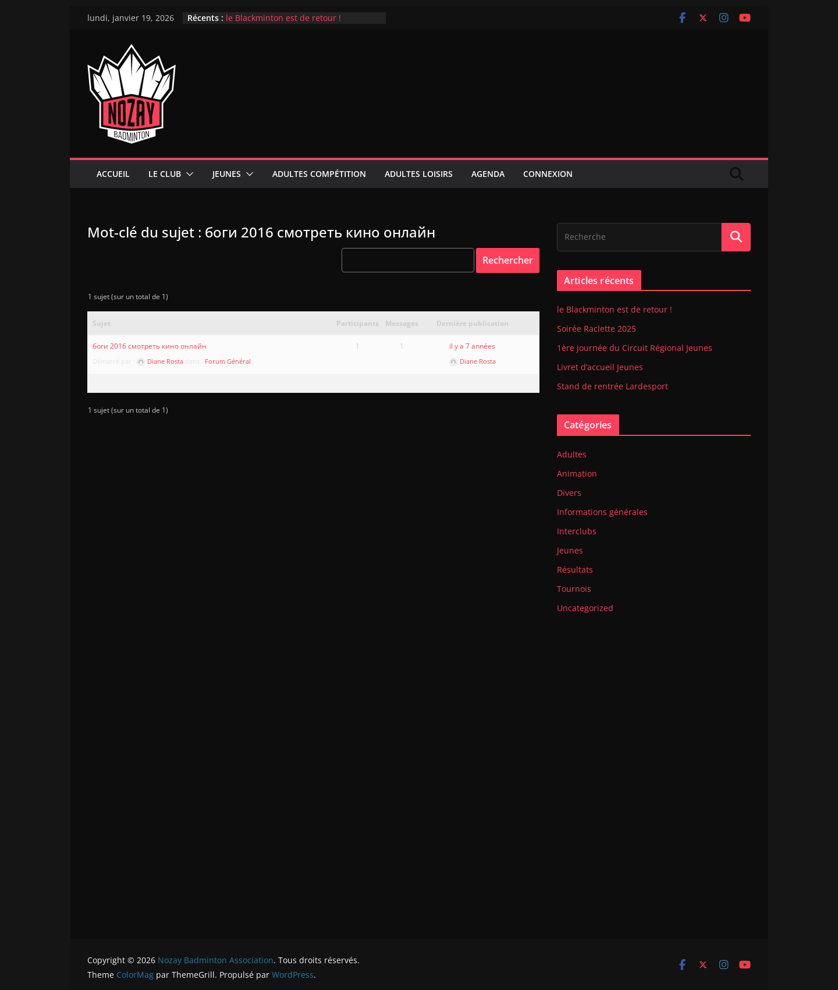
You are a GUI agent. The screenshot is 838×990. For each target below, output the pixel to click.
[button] (187, 174)
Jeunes (226, 173)
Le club (164, 173)
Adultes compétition (319, 173)
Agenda (488, 173)
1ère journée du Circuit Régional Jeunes (634, 347)
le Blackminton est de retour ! (283, 17)
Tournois (574, 588)
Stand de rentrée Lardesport (612, 386)
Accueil (113, 173)
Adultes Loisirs (419, 173)
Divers (569, 492)
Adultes (572, 454)
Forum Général (228, 361)
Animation (577, 473)
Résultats (575, 569)
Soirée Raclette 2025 (596, 328)
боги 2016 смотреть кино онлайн (150, 346)
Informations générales (602, 511)
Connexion (548, 173)
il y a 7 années (472, 346)
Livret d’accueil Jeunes (600, 366)
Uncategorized (585, 607)
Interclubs (576, 531)
